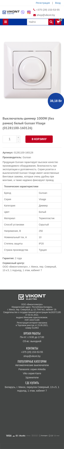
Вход (58, 3)
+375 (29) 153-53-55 (48, 9)
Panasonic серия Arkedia (32, 369)
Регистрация (43, 3)
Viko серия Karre (32, 373)
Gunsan (27, 157)
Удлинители (32, 377)
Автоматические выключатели (32, 365)
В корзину (39, 139)
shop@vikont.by (46, 15)
